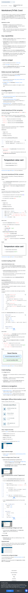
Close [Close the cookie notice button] (18, 590)
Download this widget (6, 170)
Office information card (18, 556)
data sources (17, 75)
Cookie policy (4, 583)
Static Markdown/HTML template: (9, 96)
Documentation (14, 571)
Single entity (23, 460)
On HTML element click (7, 392)
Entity (15, 79)
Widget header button (7, 389)
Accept (9, 590)
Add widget (7, 64)
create (7, 453)
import (13, 170)
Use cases (14, 573)
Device (18, 79)
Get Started (14, 569)
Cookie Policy (22, 586)
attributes (17, 82)
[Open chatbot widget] (26, 590)
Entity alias (12, 460)
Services (14, 577)
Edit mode (18, 62)
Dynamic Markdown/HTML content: (9, 99)
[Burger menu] (26, 2)
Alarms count (5, 80)
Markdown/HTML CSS (7, 103)
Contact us (14, 579)
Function (11, 80)
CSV (18, 440)
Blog (14, 575)
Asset (7, 430)
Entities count (22, 79)
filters (8, 82)
